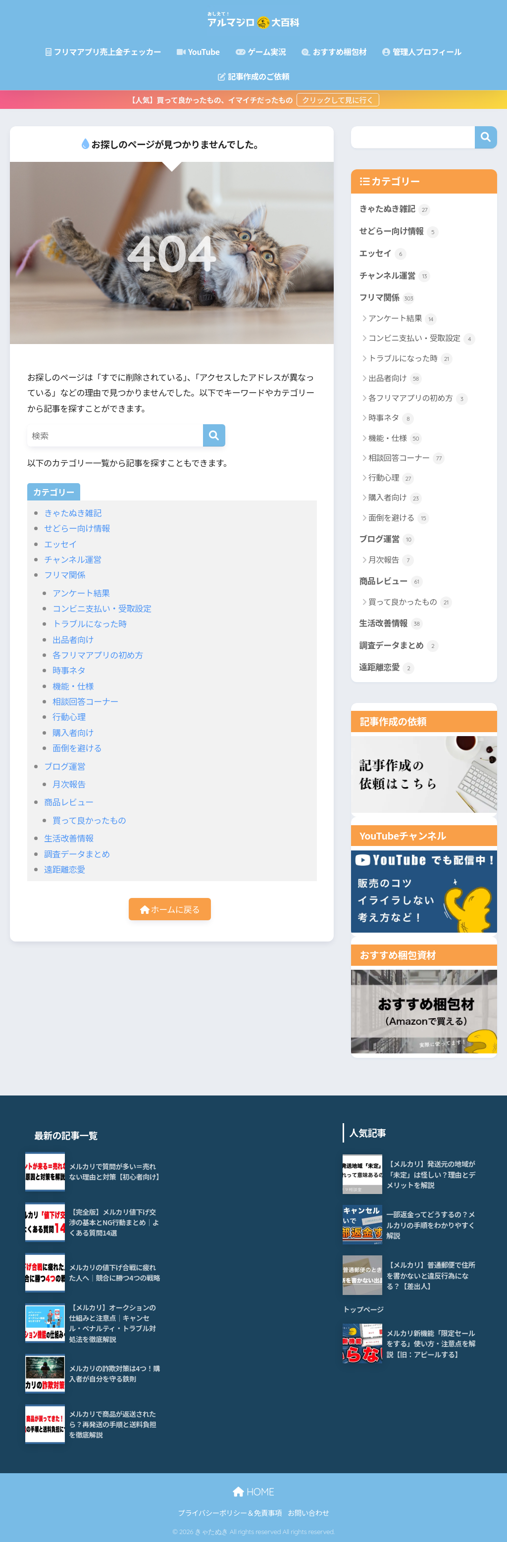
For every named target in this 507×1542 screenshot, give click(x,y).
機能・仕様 (73, 686)
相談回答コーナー (85, 701)
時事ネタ (68, 670)
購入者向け (73, 732)
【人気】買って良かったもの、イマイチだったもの (211, 100)
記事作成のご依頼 (254, 76)
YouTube (198, 51)
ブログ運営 (64, 766)
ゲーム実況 (261, 51)
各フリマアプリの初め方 (97, 654)
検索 (486, 137)
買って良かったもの (89, 820)
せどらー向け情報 (77, 528)
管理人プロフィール (421, 51)
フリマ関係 (64, 574)
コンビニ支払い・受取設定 (101, 608)
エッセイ (60, 544)
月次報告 (68, 784)
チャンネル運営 (72, 559)
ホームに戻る (170, 909)
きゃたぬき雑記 (72, 512)
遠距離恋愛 (64, 869)
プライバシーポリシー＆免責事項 (230, 1512)
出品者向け (73, 639)
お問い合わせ (308, 1512)
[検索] (214, 435)
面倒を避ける (77, 748)
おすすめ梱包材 (334, 51)
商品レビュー (69, 802)
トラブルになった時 (89, 623)
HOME (253, 1492)
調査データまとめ (77, 853)
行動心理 (68, 716)
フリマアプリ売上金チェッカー (103, 51)
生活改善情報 (69, 838)
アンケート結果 (81, 593)
